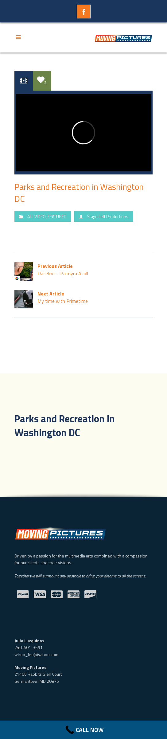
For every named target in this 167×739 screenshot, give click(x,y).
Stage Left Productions (107, 216)
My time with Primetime (83, 297)
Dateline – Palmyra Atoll (83, 269)
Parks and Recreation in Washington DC (79, 193)
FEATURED (57, 216)
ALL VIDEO (36, 216)
